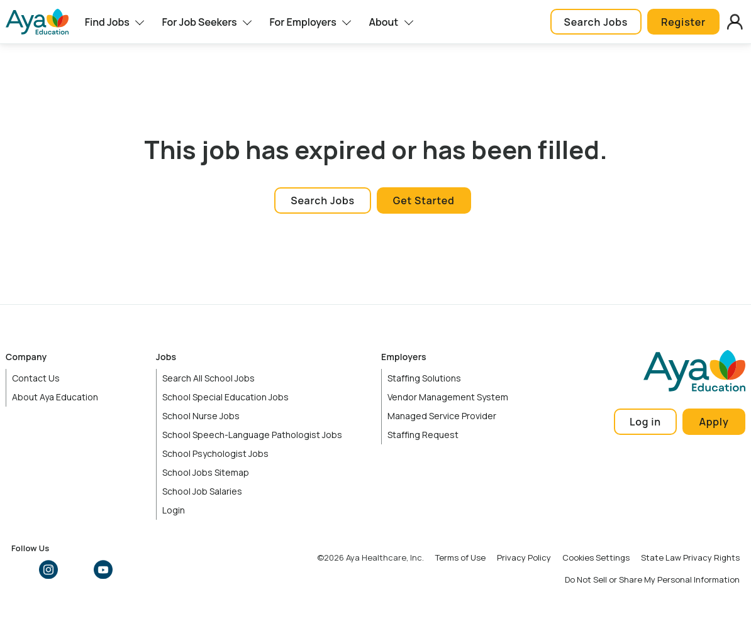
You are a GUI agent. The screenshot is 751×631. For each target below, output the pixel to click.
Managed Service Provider (441, 416)
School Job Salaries (202, 491)
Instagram (48, 569)
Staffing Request (423, 435)
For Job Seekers (199, 22)
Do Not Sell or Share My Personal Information (652, 579)
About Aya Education (55, 397)
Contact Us (36, 378)
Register (683, 22)
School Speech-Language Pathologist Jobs (252, 435)
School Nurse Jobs (201, 416)
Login (173, 510)
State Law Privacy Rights (690, 557)
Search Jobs (596, 22)
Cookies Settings (596, 557)
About (384, 22)
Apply (713, 422)
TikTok (130, 569)
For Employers (302, 22)
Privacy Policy (524, 557)
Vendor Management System (447, 397)
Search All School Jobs (208, 378)
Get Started (424, 200)
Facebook (20, 569)
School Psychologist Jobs (215, 453)
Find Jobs (107, 22)
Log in (645, 422)
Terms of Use (460, 557)
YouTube (103, 569)
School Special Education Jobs (225, 397)
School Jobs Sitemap (205, 472)
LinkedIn (75, 569)
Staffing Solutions (424, 378)
